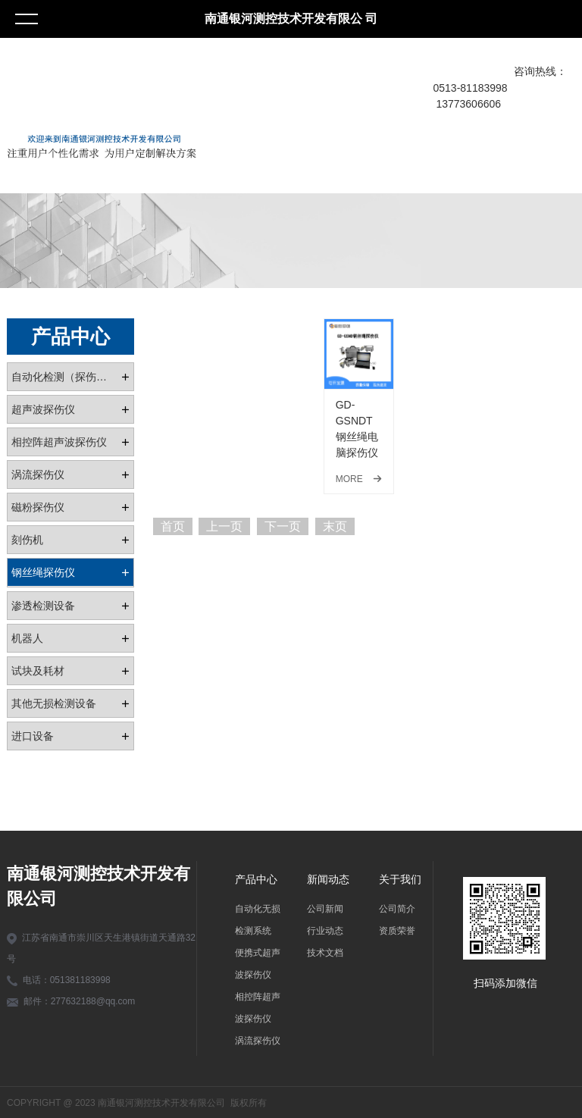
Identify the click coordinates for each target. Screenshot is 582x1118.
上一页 (224, 526)
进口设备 (32, 736)
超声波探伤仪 (43, 409)
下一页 (282, 526)
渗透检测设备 (43, 606)
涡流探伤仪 (37, 474)
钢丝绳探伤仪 (43, 572)
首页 (173, 526)
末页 (335, 526)
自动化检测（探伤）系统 (65, 377)
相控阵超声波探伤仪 (59, 442)
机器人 (27, 638)
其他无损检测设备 (53, 703)
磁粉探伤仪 (37, 507)
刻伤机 (27, 540)
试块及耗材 (37, 671)
